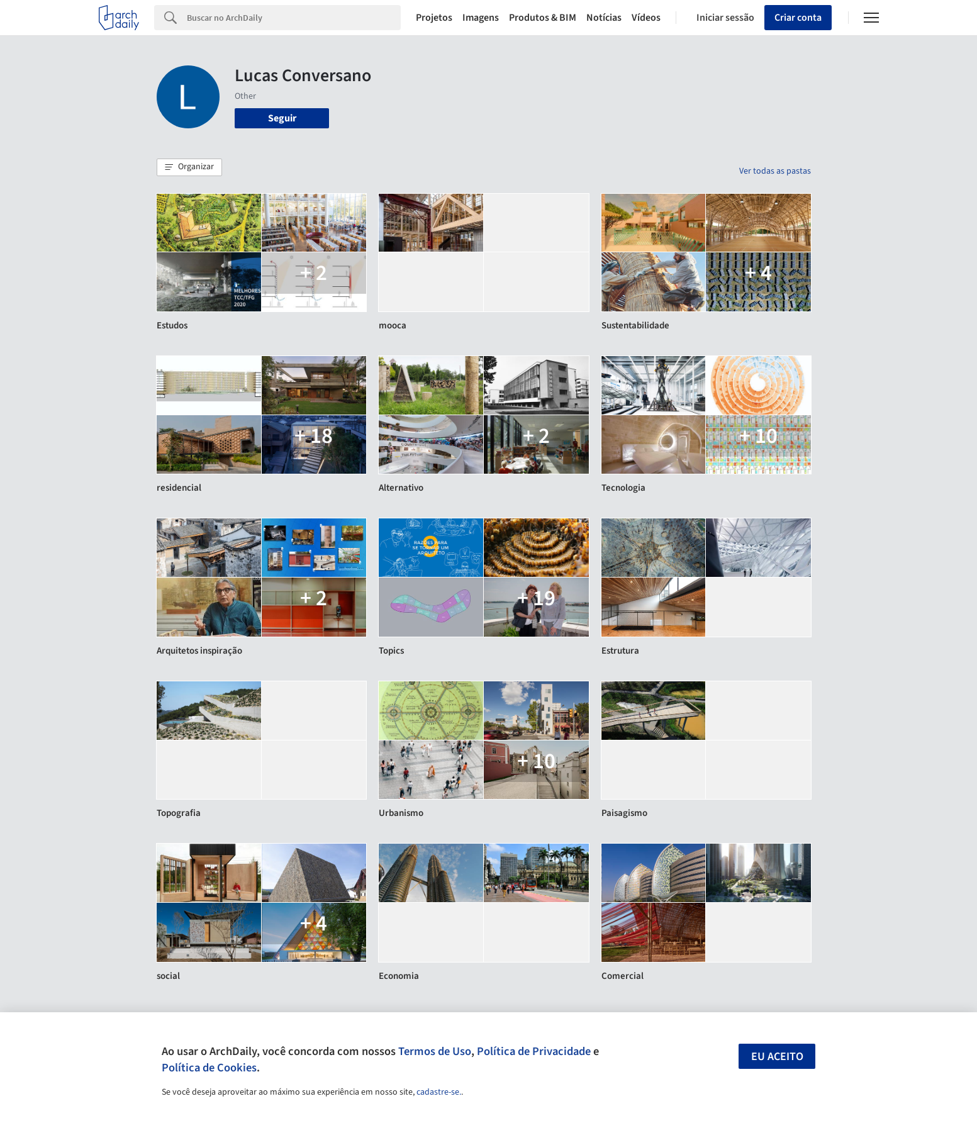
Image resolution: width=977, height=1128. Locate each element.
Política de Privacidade (534, 1051)
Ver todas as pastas (775, 171)
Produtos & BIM (542, 18)
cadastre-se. (438, 1092)
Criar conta (798, 18)
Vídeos (646, 18)
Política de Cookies (209, 1067)
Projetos (434, 18)
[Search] (294, 17)
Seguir (282, 118)
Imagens (480, 18)
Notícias (604, 18)
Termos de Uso (434, 1051)
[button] (189, 167)
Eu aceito (777, 1056)
